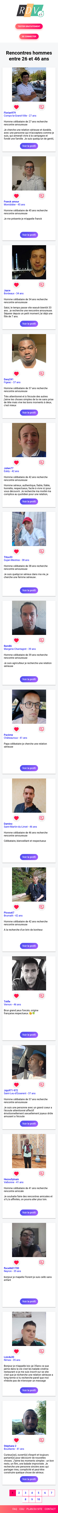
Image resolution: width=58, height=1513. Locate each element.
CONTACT (50, 1509)
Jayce (7, 290)
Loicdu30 (9, 1357)
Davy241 (8, 379)
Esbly (7, 471)
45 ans (21, 204)
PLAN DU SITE (34, 1509)
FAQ (15, 1509)
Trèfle (7, 1001)
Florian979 (10, 112)
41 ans (23, 737)
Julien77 (8, 468)
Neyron (8, 1271)
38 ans (25, 560)
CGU (21, 1509)
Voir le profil (29, 146)
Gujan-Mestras (12, 560)
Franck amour (11, 201)
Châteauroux (11, 737)
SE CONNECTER (29, 36)
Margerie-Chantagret (15, 648)
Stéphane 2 (10, 1445)
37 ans (17, 382)
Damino (8, 823)
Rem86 (8, 646)
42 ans (15, 471)
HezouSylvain (11, 1179)
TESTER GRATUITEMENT (29, 26)
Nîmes (7, 1360)
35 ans (17, 1271)
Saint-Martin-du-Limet (16, 826)
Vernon (8, 1004)
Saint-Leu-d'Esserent (15, 1093)
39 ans (32, 648)
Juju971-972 (11, 1090)
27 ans (32, 115)
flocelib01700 (11, 1268)
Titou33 (8, 557)
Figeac (7, 382)
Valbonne (9, 1182)
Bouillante (9, 1448)
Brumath (8, 915)
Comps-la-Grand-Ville (15, 115)
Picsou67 (9, 912)
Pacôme (8, 734)
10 (38, 1499)
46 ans (33, 826)
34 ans (20, 293)
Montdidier (10, 204)
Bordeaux (9, 293)
